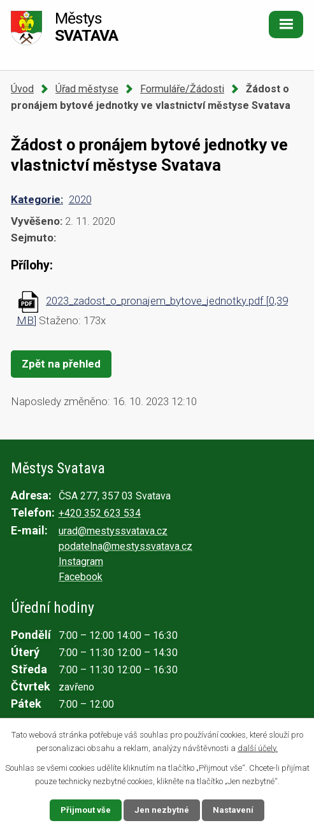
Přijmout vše (86, 810)
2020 (80, 199)
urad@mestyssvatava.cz (113, 531)
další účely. (258, 748)
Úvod (22, 89)
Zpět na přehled (61, 363)
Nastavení (233, 810)
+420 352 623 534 (100, 513)
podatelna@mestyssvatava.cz (125, 546)
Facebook (81, 577)
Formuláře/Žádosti (182, 89)
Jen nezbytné (161, 810)
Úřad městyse (86, 89)
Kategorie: (37, 199)
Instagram (81, 561)
